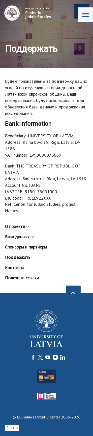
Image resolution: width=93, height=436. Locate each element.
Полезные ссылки (22, 278)
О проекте (17, 226)
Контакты (14, 267)
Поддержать (17, 257)
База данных (19, 237)
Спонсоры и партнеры (26, 247)
